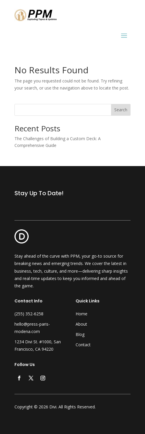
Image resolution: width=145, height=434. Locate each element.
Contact (83, 344)
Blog (80, 334)
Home (81, 314)
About (81, 324)
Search (120, 109)
